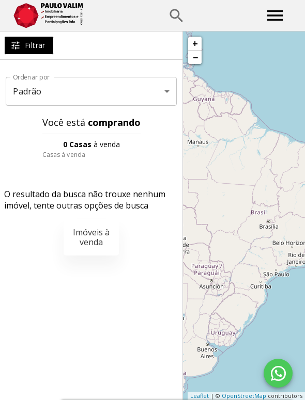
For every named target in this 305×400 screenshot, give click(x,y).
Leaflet (199, 395)
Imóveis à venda (91, 237)
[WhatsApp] (278, 373)
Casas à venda (63, 154)
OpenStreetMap (244, 395)
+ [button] (195, 43)
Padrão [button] (27, 91)
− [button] (195, 57)
